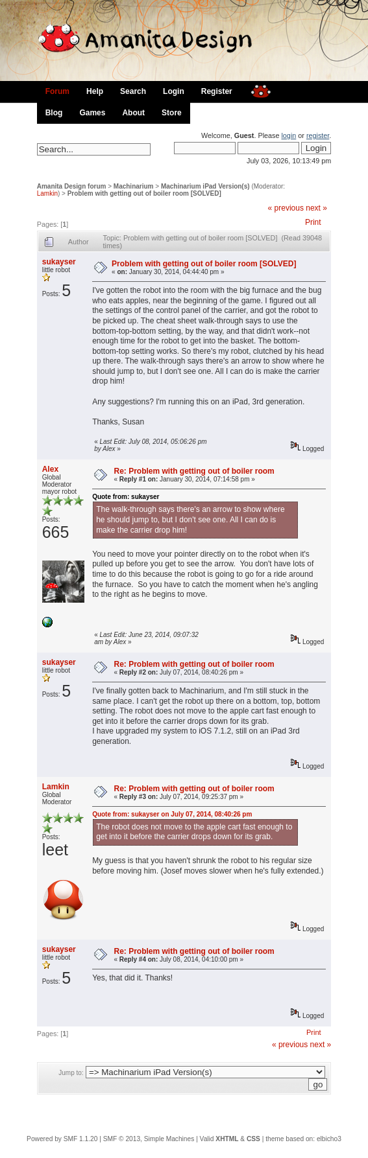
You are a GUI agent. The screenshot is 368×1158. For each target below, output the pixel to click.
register (317, 135)
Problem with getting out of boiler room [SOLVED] (144, 193)
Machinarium (134, 186)
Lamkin (47, 193)
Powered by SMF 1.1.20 (62, 1138)
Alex (50, 469)
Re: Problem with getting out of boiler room (194, 471)
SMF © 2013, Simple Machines (149, 1138)
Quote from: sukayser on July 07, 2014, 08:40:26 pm (172, 814)
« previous (286, 208)
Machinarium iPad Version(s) (205, 186)
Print (313, 222)
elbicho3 (329, 1138)
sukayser (59, 261)
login (288, 135)
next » (316, 208)
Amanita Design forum (71, 186)
